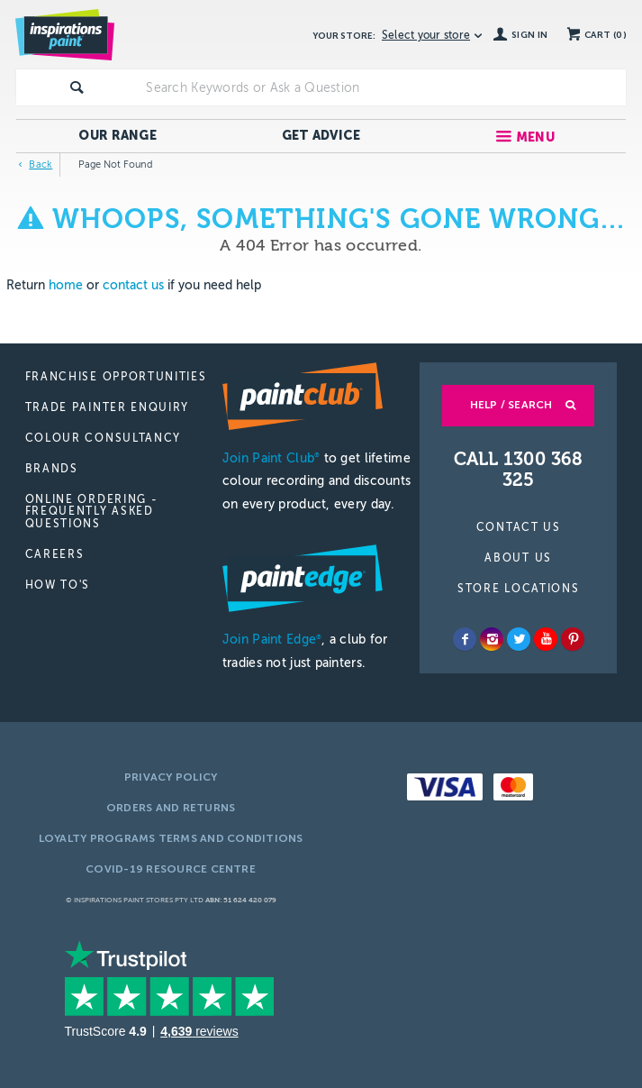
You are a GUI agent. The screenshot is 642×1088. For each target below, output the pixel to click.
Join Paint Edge (271, 639)
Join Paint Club (271, 458)
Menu (535, 137)
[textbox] (382, 87)
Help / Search (511, 404)
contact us (133, 285)
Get (321, 135)
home (66, 285)
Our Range (117, 135)
